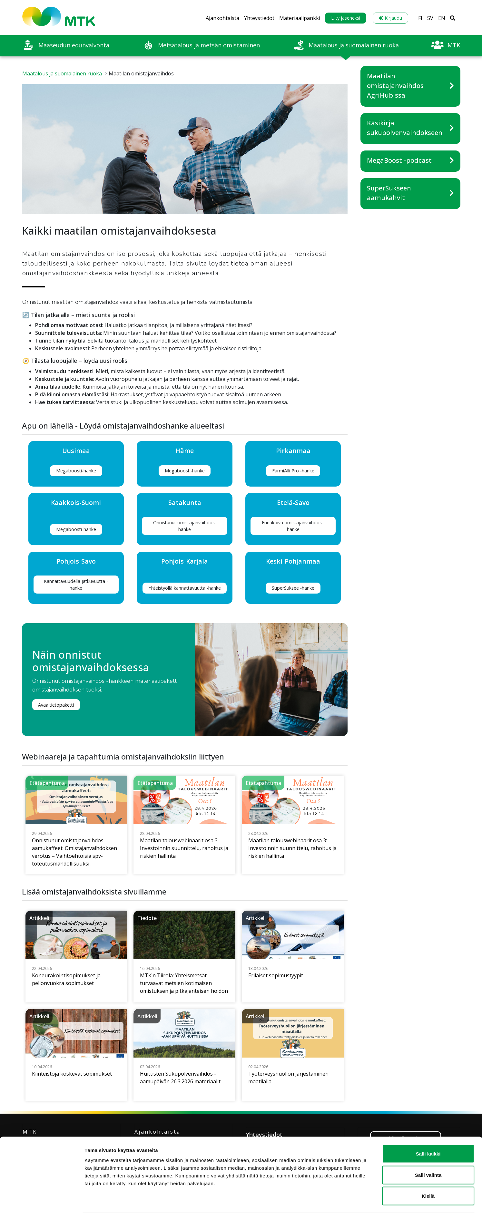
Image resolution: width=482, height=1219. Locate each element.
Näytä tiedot (345, 1206)
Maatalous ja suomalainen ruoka (62, 73)
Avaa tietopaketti (56, 705)
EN (441, 18)
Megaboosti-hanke (76, 471)
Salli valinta (428, 1155)
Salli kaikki (428, 1134)
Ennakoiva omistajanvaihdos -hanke (293, 525)
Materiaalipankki (299, 18)
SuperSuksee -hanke (293, 588)
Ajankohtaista (222, 18)
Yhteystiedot (259, 18)
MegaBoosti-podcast (399, 160)
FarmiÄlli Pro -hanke (293, 471)
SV (430, 18)
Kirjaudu (390, 18)
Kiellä (428, 1176)
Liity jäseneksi (345, 18)
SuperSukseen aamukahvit (389, 193)
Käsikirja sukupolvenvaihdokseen (404, 128)
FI (420, 18)
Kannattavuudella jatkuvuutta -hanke (76, 584)
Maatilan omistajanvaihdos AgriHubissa (395, 86)
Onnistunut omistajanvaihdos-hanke (184, 525)
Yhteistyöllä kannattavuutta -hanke (185, 588)
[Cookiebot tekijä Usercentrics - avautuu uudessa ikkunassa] (42, 1206)
